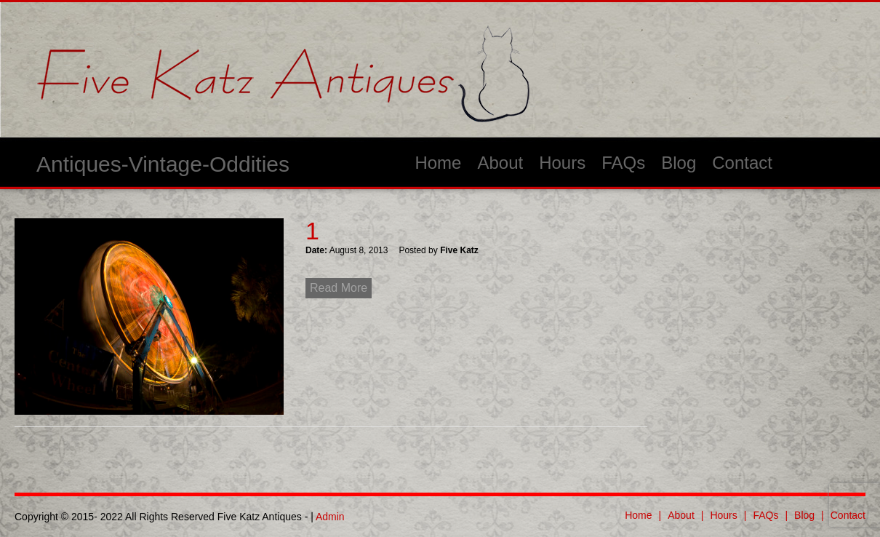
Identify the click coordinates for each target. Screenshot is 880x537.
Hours (562, 162)
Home (438, 162)
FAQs (623, 162)
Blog (678, 162)
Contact (742, 162)
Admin (330, 516)
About (500, 162)
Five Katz (459, 250)
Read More (338, 288)
